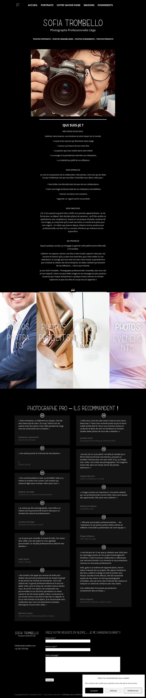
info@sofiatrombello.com (25, 645)
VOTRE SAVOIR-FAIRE (68, 5)
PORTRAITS (47, 5)
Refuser (113, 690)
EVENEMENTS (105, 5)
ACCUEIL (33, 5)
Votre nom (50, 638)
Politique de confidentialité (74, 694)
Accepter (94, 690)
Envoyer (49, 680)
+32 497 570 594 (21, 648)
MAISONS (89, 5)
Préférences (133, 690)
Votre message (52, 655)
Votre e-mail (51, 646)
